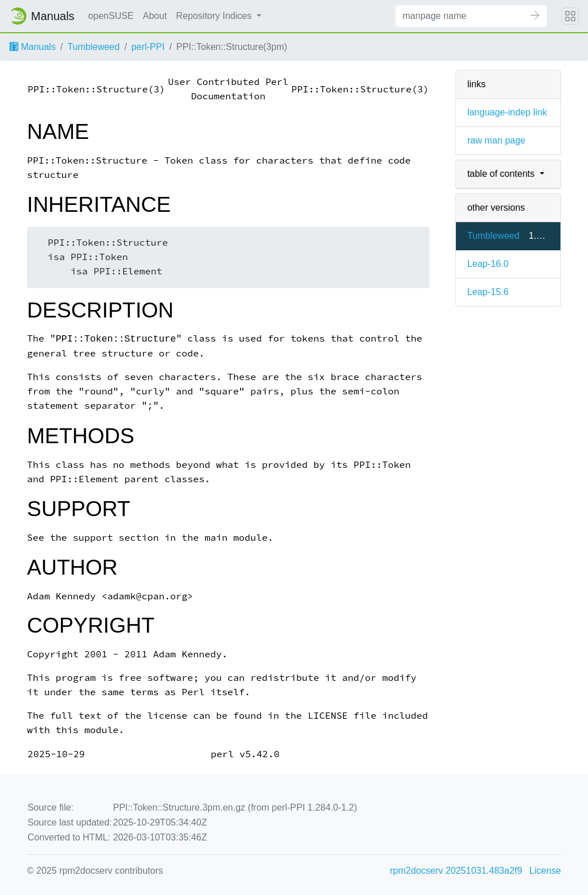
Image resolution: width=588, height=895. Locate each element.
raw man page (496, 140)
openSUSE (111, 16)
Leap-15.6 (488, 292)
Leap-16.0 (488, 264)
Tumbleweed (93, 47)
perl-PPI (148, 47)
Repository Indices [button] (215, 16)
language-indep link (507, 112)
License (545, 870)
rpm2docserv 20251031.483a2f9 (456, 870)
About (155, 16)
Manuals (32, 47)
